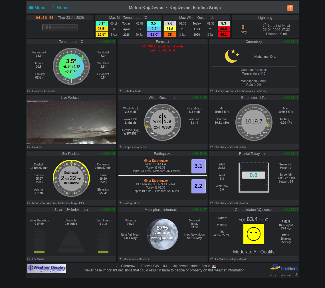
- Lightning (260, 91)
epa (263, 220)
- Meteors (62, 203)
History (216, 91)
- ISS (80, 203)
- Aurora (51, 203)
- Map (242, 147)
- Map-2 (241, 259)
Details (125, 91)
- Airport (230, 91)
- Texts (137, 91)
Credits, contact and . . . (284, 275)
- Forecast (48, 91)
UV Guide (36, 259)
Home (59, 7)
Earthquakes (129, 203)
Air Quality (218, 259)
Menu (38, 7)
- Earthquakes (244, 91)
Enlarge (34, 147)
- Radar (243, 203)
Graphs (34, 91)
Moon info (36, 203)
